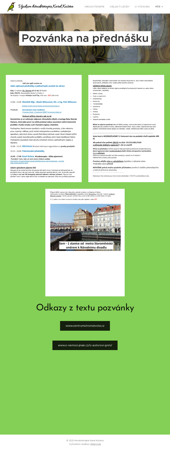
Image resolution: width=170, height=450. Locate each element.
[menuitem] (99, 7)
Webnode (95, 444)
